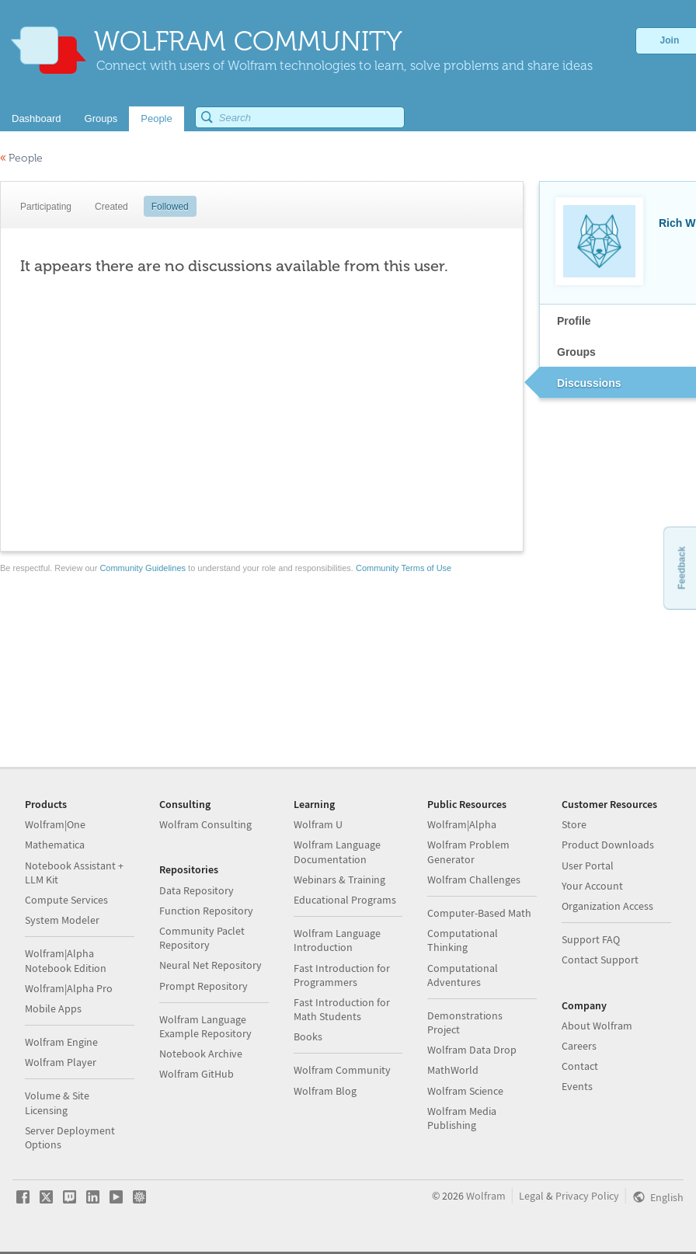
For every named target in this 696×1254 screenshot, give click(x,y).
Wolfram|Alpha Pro (69, 988)
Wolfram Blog (325, 1091)
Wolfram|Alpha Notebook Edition (65, 960)
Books (308, 1036)
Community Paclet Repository (202, 938)
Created (111, 206)
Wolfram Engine (61, 1042)
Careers (579, 1046)
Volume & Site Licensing (57, 1102)
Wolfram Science (465, 1091)
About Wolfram (597, 1026)
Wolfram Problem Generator (468, 852)
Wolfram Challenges (473, 880)
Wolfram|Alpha (461, 824)
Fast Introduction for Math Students (342, 1009)
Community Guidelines (142, 568)
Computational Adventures (462, 975)
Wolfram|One (55, 824)
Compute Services (66, 900)
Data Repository (196, 890)
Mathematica (55, 845)
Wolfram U (318, 824)
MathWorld (452, 1070)
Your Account (592, 886)
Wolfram (486, 1196)
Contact (580, 1066)
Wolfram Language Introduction (337, 940)
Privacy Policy (587, 1196)
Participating (45, 206)
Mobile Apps (53, 1008)
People (21, 158)
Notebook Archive (200, 1054)
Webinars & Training (339, 880)
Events (577, 1086)
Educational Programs (345, 900)
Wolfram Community (342, 1070)
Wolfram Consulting (205, 824)
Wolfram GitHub (196, 1074)
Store (574, 824)
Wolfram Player (60, 1062)
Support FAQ (591, 939)
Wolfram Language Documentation (337, 852)
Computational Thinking (462, 940)
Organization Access (607, 906)
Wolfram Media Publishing (461, 1118)
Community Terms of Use (403, 568)
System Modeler (62, 920)
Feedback (681, 567)
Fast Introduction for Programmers (342, 975)
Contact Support (600, 960)
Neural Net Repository (210, 965)
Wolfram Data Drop (472, 1050)
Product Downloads (608, 845)
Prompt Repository (203, 986)
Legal (531, 1196)
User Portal (588, 866)
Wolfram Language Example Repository (205, 1026)
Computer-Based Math (479, 913)
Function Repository (206, 911)
